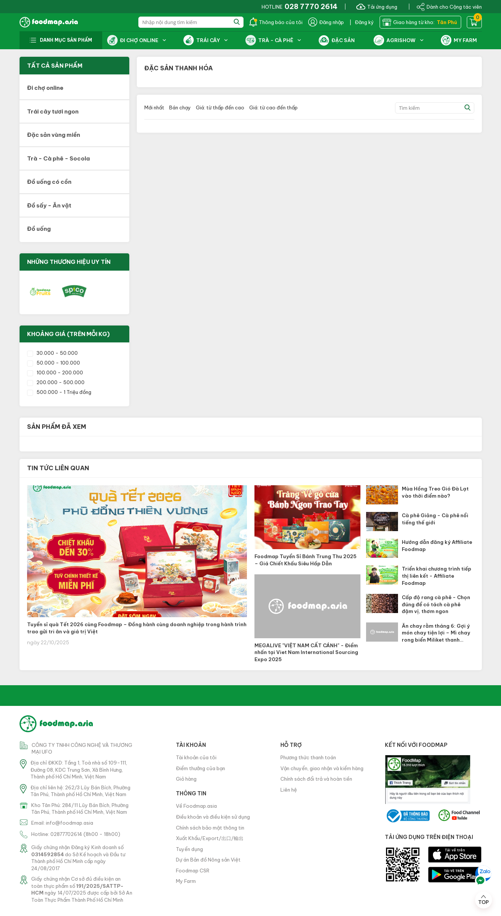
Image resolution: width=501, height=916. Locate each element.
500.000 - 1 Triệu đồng (59, 392)
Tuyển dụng (189, 849)
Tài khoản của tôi (196, 757)
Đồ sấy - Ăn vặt (49, 205)
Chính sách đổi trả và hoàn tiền (316, 779)
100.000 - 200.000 (55, 372)
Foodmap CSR (192, 871)
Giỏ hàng (186, 779)
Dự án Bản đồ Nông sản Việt (208, 860)
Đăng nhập (326, 22)
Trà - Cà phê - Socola (58, 158)
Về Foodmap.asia (196, 806)
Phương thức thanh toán (308, 757)
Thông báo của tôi (276, 22)
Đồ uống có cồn (49, 181)
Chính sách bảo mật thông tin (210, 828)
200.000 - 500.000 (56, 382)
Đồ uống (39, 228)
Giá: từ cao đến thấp (273, 107)
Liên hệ (288, 790)
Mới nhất (154, 107)
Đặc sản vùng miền (53, 134)
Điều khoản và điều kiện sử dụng (213, 817)
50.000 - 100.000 (53, 363)
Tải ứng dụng (376, 6)
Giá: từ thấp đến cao (220, 107)
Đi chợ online (45, 87)
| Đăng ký (362, 22)
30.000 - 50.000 (52, 353)
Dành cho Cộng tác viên (449, 6)
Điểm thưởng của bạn (200, 768)
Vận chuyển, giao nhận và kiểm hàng (321, 768)
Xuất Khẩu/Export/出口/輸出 (210, 838)
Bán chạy (180, 107)
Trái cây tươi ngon (53, 111)
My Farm (186, 881)
